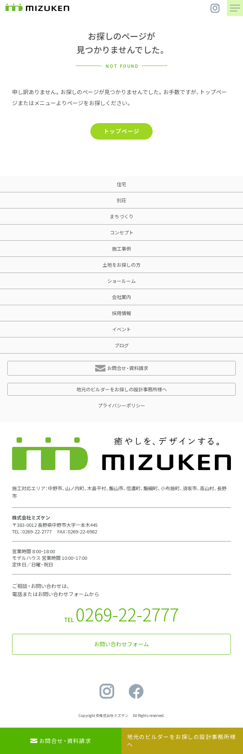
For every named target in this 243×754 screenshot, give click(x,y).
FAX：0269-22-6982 (77, 531)
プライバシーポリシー (121, 405)
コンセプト (122, 232)
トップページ (122, 131)
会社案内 (121, 296)
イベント (121, 329)
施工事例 (121, 248)
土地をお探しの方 (121, 264)
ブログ (122, 345)
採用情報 (121, 313)
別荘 (121, 200)
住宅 (121, 184)
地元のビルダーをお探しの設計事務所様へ (121, 389)
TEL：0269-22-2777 (32, 531)
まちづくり (122, 216)
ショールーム (121, 280)
